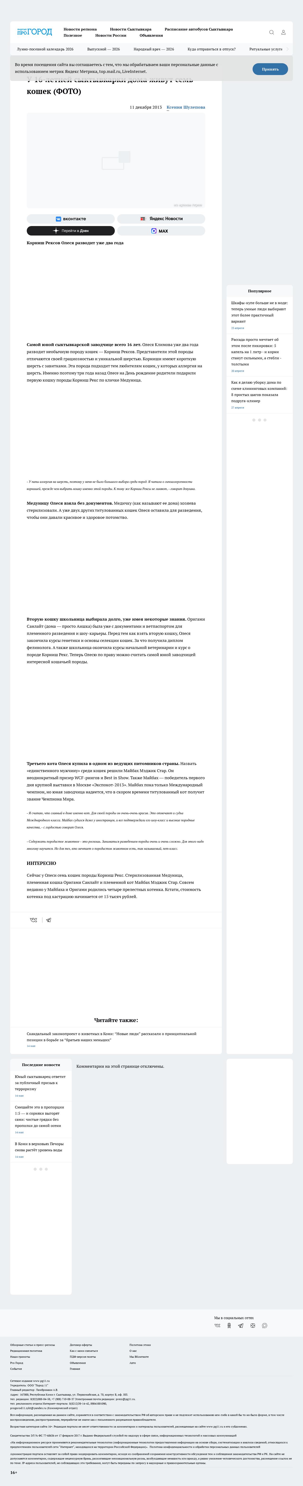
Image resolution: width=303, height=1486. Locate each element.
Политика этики (140, 1345)
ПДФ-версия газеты (83, 1356)
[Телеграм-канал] (241, 1325)
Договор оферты (81, 1345)
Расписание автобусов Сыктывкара (199, 29)
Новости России (110, 35)
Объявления (151, 35)
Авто (132, 1363)
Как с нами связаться (84, 1351)
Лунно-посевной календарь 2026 (45, 49)
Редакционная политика (26, 1351)
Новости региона (80, 29)
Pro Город (16, 1363)
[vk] (34, 920)
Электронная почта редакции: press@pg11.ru (105, 1399)
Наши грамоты (20, 1356)
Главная (75, 1368)
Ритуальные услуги (266, 49)
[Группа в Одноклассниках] (229, 1325)
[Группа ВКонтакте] (71, 219)
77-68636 (48, 1435)
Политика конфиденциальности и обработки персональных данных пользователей (205, 1447)
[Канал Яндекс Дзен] (71, 231)
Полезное (73, 35)
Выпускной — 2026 (103, 49)
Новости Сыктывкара (131, 29)
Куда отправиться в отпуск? (212, 49)
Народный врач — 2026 (154, 49)
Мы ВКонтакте (139, 1356)
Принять (270, 69)
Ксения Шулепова (186, 107)
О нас (133, 1351)
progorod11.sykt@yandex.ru (28, 1408)
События (16, 1368)
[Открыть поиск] (271, 32)
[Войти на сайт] (283, 32)
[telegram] (50, 920)
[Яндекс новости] (161, 219)
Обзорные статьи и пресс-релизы (32, 1345)
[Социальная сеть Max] (161, 231)
